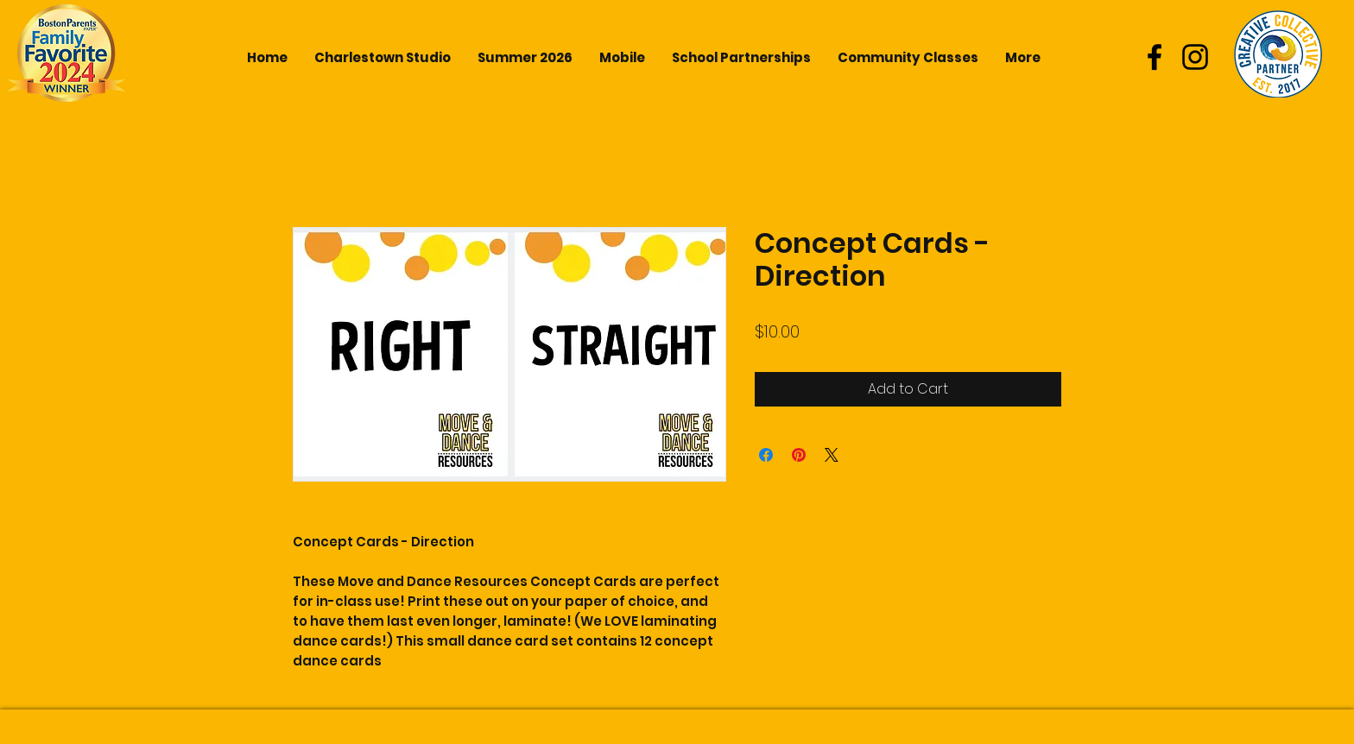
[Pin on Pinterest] (798, 455)
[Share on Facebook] (766, 455)
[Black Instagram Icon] (1195, 57)
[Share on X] (831, 455)
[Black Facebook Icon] (1154, 57)
